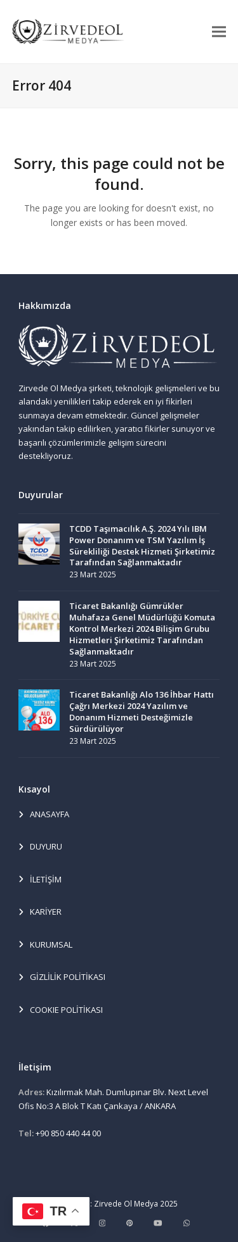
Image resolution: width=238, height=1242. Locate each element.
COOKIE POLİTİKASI (60, 1010)
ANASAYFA (43, 814)
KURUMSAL (45, 945)
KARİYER (40, 912)
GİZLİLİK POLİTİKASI (61, 977)
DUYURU (40, 847)
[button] (219, 31)
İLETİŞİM (40, 880)
